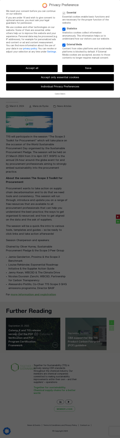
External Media (73, 45)
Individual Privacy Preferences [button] (60, 87)
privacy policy (30, 49)
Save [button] (88, 68)
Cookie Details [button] (60, 94)
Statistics (70, 29)
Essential (70, 13)
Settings (51, 52)
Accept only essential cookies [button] (60, 77)
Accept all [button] (32, 68)
